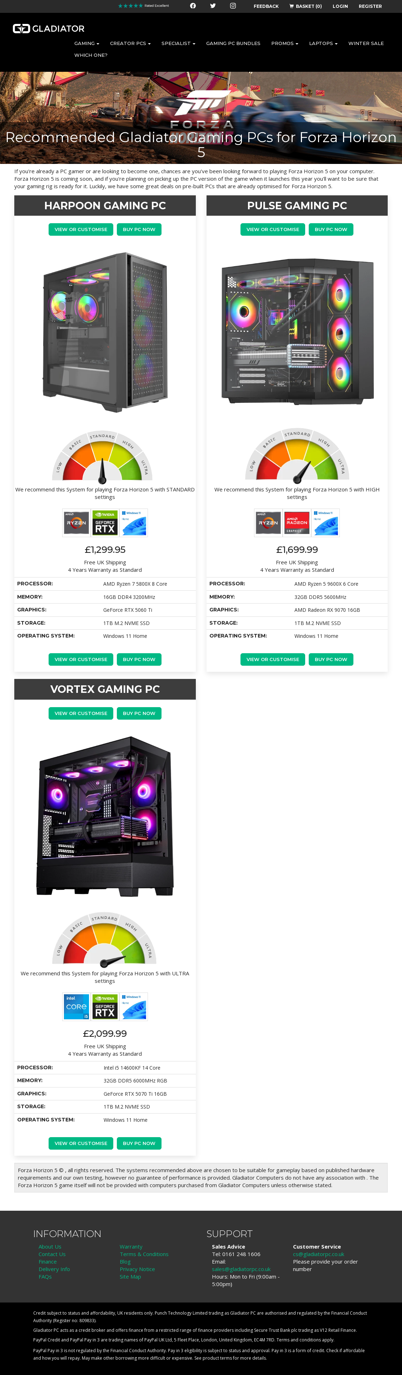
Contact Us (52, 1254)
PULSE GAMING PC (297, 205)
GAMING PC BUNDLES (233, 43)
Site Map (130, 1276)
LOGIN (340, 6)
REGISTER (370, 6)
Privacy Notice (137, 1268)
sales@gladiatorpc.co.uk (241, 1268)
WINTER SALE (366, 43)
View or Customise (81, 229)
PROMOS (284, 43)
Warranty (131, 1246)
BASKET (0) (305, 6)
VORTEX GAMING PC (105, 689)
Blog (125, 1261)
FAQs (45, 1276)
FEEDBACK (266, 6)
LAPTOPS (323, 43)
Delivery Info (54, 1268)
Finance (48, 1261)
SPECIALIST (178, 43)
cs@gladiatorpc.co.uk (318, 1254)
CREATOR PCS (130, 43)
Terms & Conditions (144, 1254)
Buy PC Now (139, 229)
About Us (50, 1246)
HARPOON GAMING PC (105, 205)
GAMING (86, 43)
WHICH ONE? (91, 55)
